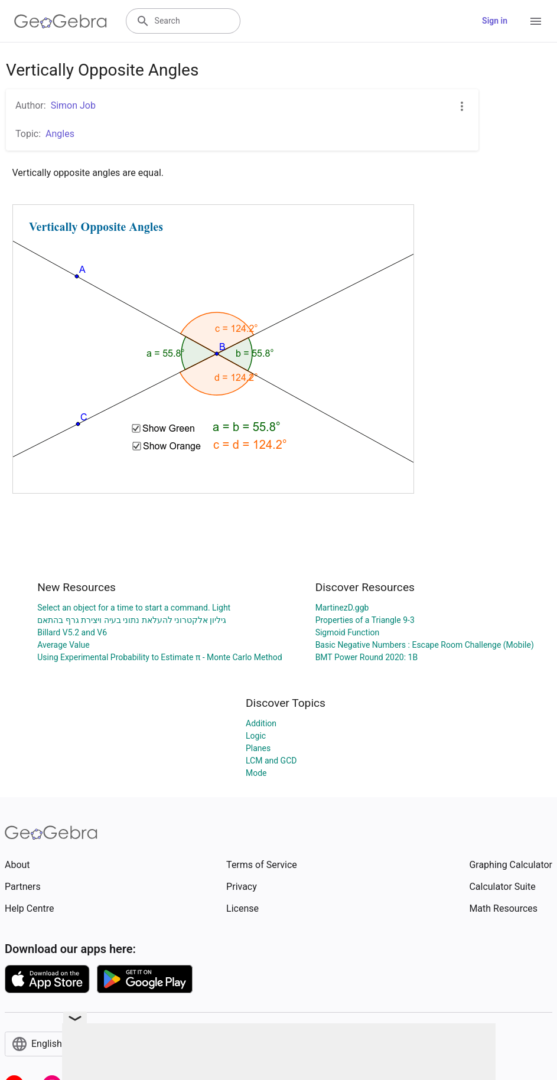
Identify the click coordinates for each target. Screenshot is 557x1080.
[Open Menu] (536, 21)
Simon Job (73, 105)
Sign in (494, 20)
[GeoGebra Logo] (60, 21)
